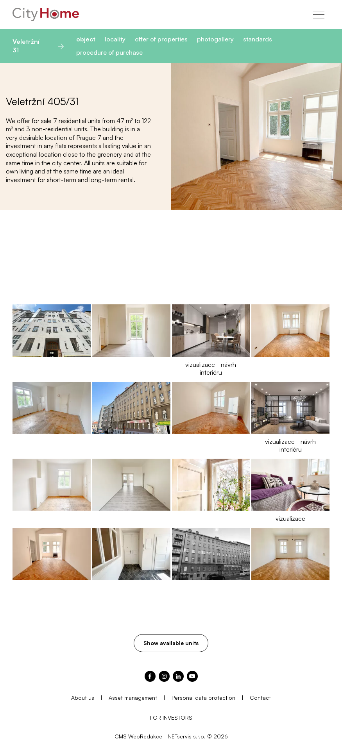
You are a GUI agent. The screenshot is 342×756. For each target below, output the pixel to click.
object (85, 39)
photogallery (215, 39)
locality (115, 39)
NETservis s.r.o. (187, 736)
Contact (260, 697)
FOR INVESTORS (171, 717)
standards (257, 39)
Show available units (171, 643)
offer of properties (161, 39)
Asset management (133, 697)
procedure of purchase (109, 52)
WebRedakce (145, 736)
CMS (121, 736)
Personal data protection (203, 697)
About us (82, 697)
